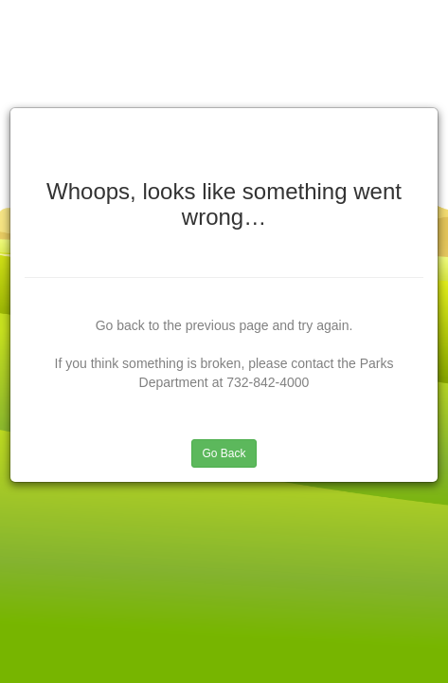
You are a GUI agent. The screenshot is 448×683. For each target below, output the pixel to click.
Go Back (223, 453)
